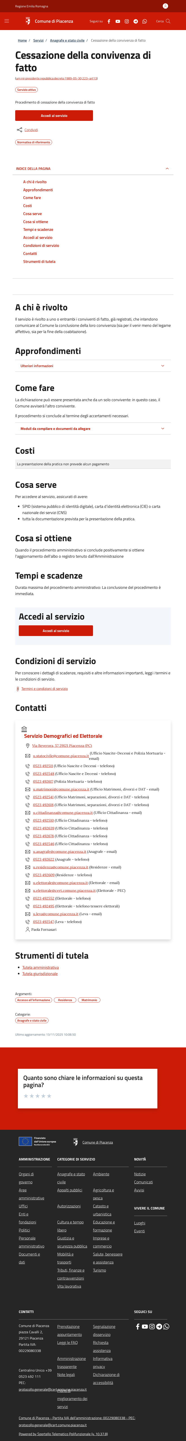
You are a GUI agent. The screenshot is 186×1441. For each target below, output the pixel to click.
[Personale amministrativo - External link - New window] (35, 1242)
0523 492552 (43, 898)
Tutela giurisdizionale (40, 974)
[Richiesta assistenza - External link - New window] (111, 1347)
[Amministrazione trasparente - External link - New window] (75, 1363)
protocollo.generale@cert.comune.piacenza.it (53, 1389)
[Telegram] (133, 21)
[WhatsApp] (142, 21)
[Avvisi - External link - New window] (150, 1190)
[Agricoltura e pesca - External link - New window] (111, 1194)
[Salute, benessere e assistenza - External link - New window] (111, 1258)
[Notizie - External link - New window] (150, 1174)
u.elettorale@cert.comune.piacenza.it (64, 890)
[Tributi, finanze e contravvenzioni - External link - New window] (75, 1274)
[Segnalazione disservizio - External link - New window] (111, 1331)
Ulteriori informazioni (37, 365)
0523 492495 (43, 906)
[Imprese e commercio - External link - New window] (111, 1242)
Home (22, 40)
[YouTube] (116, 21)
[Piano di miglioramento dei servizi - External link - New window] (75, 1399)
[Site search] (168, 21)
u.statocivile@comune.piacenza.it (61, 756)
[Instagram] (124, 21)
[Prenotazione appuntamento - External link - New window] (75, 1331)
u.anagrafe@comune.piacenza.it (59, 851)
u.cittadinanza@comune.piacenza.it (63, 812)
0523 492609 (44, 875)
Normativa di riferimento (33, 141)
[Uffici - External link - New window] (35, 1206)
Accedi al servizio (54, 115)
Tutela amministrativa (40, 967)
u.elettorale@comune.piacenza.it (60, 882)
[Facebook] (107, 21)
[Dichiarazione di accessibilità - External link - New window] (111, 1379)
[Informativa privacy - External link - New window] (111, 1363)
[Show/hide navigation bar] (7, 21)
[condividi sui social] (27, 129)
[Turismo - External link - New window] (111, 1270)
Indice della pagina (33, 168)
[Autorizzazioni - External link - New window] (75, 1206)
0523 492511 (43, 766)
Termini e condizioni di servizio (44, 688)
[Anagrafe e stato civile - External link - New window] (75, 1178)
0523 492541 (43, 797)
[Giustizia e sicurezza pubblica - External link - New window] (75, 1242)
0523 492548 (43, 773)
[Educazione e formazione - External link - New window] (111, 1226)
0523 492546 (43, 843)
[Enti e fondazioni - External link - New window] (35, 1218)
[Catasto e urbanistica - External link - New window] (111, 1210)
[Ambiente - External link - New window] (111, 1174)
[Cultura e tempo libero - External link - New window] (75, 1226)
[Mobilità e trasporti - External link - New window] (75, 1258)
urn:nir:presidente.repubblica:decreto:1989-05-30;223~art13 (56, 78)
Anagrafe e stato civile (67, 40)
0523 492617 (43, 781)
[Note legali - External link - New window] (75, 1375)
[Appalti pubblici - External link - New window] (75, 1190)
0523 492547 (43, 921)
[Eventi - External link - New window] (150, 1231)
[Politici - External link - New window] (35, 1230)
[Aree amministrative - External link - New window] (35, 1194)
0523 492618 (43, 805)
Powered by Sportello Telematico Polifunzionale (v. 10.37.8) (63, 1434)
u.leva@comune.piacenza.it (55, 914)
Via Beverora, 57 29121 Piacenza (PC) (62, 745)
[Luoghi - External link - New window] (150, 1223)
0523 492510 (43, 820)
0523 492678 (43, 836)
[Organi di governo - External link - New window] (35, 1178)
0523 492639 (43, 828)
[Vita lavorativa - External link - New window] (75, 1286)
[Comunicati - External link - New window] (150, 1182)
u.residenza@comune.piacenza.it (60, 867)
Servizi (38, 40)
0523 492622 (43, 859)
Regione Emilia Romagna (31, 6)
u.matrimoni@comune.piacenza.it (61, 789)
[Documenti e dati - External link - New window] (35, 1258)
